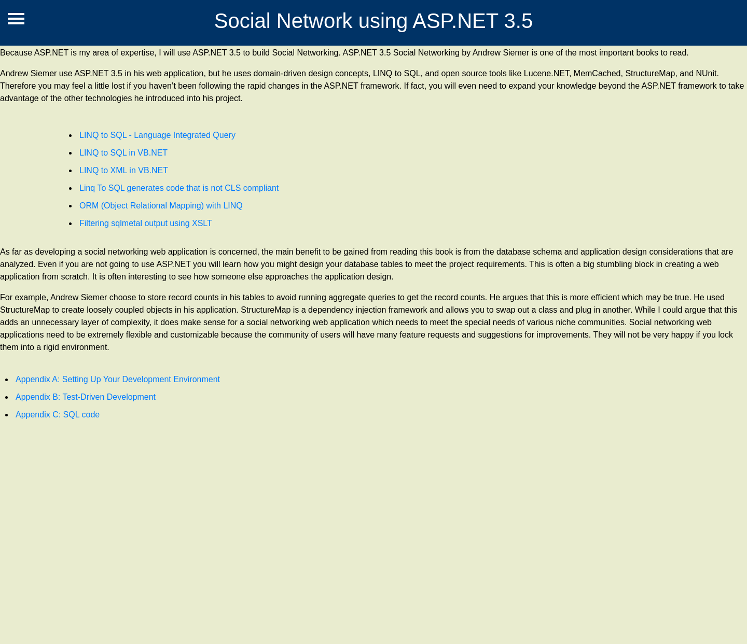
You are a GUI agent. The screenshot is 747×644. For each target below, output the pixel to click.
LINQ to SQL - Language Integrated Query (157, 135)
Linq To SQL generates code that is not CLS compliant (179, 188)
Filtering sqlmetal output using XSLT (145, 223)
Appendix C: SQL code (58, 414)
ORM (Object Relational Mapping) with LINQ (161, 205)
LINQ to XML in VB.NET (123, 170)
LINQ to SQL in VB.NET (123, 152)
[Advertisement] (311, 540)
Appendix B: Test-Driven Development (86, 397)
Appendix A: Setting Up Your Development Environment (118, 379)
